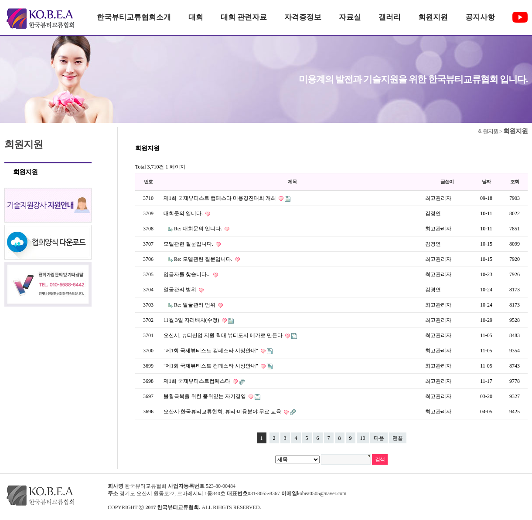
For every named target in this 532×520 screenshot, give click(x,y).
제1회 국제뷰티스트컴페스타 (198, 381)
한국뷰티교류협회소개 (134, 17)
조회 (514, 181)
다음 (379, 438)
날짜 (486, 181)
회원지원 (433, 17)
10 (362, 438)
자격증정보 (302, 17)
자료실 (350, 17)
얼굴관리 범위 (181, 290)
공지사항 (480, 17)
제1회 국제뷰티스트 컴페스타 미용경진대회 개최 (220, 198)
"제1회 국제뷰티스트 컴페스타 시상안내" (211, 351)
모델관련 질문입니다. (189, 244)
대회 (195, 17)
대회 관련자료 (244, 17)
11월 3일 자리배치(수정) (192, 320)
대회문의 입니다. (184, 213)
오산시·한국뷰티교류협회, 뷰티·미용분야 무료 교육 (223, 412)
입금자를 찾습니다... (188, 274)
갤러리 (390, 17)
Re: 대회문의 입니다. (198, 229)
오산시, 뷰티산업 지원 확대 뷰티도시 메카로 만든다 (224, 335)
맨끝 (397, 438)
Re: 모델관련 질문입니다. (204, 259)
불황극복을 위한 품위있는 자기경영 (205, 396)
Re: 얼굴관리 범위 (195, 305)
